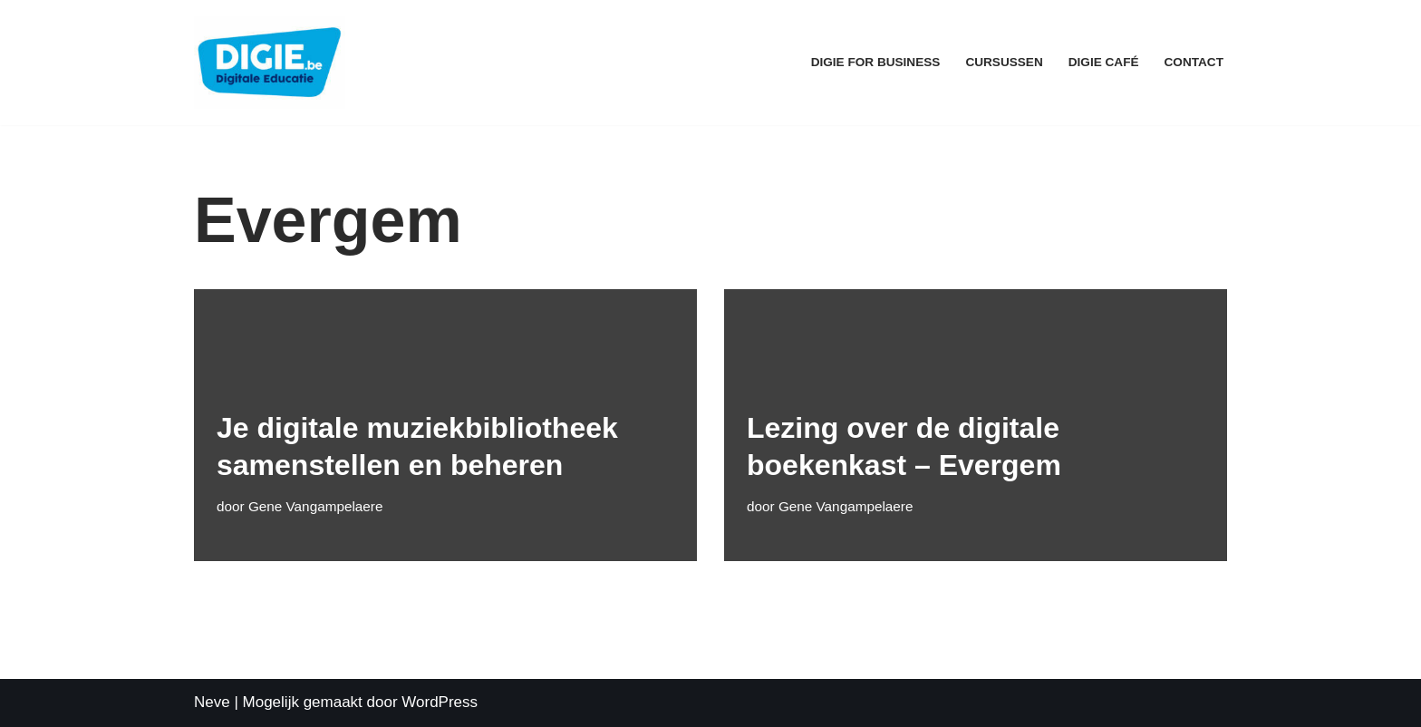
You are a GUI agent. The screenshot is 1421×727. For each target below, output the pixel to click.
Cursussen (1003, 62)
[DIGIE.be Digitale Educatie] (269, 62)
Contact (1194, 62)
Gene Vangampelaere (315, 506)
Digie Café (1103, 62)
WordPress (439, 702)
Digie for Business (876, 62)
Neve (212, 702)
